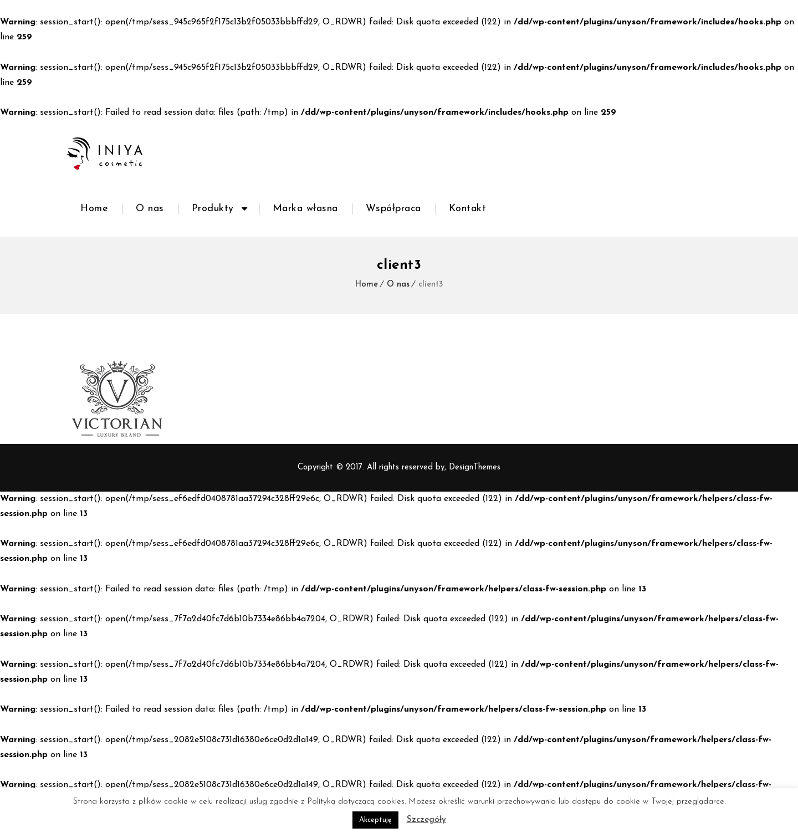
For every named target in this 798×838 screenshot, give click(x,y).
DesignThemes (474, 467)
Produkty (213, 208)
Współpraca (393, 208)
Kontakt (468, 208)
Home (94, 208)
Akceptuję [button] (375, 820)
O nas (150, 208)
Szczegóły (426, 820)
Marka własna (305, 208)
